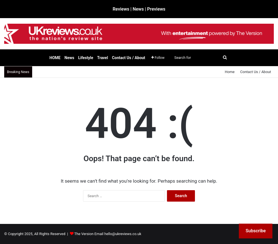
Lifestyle (85, 57)
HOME (55, 57)
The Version (84, 234)
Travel (102, 57)
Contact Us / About (128, 57)
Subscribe (256, 230)
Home (230, 72)
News (69, 57)
